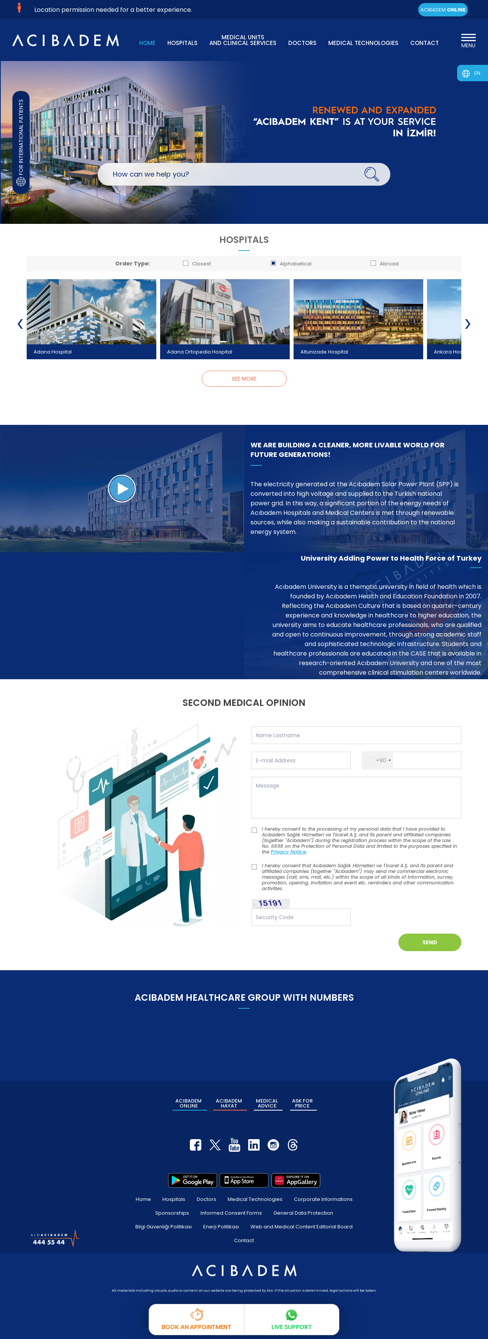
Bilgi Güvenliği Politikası (163, 1226)
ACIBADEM (443, 9)
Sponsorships (172, 1213)
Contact (244, 1240)
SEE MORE (244, 379)
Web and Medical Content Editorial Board (301, 1226)
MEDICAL (267, 1103)
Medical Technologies (255, 1199)
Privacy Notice (294, 851)
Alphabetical (291, 263)
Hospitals (173, 1199)
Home (143, 1199)
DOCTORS (302, 43)
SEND (429, 942)
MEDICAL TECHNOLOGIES (363, 43)
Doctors (206, 1199)
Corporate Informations (323, 1199)
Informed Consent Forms (231, 1213)
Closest (197, 263)
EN (477, 73)
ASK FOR (302, 1103)
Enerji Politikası (221, 1226)
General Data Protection (303, 1213)
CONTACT (424, 43)
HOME (147, 43)
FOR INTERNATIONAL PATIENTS (21, 142)
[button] (378, 760)
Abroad (385, 263)
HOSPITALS (182, 43)
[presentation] (20, 324)
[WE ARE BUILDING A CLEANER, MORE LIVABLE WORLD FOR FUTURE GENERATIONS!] (122, 488)
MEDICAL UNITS (242, 39)
